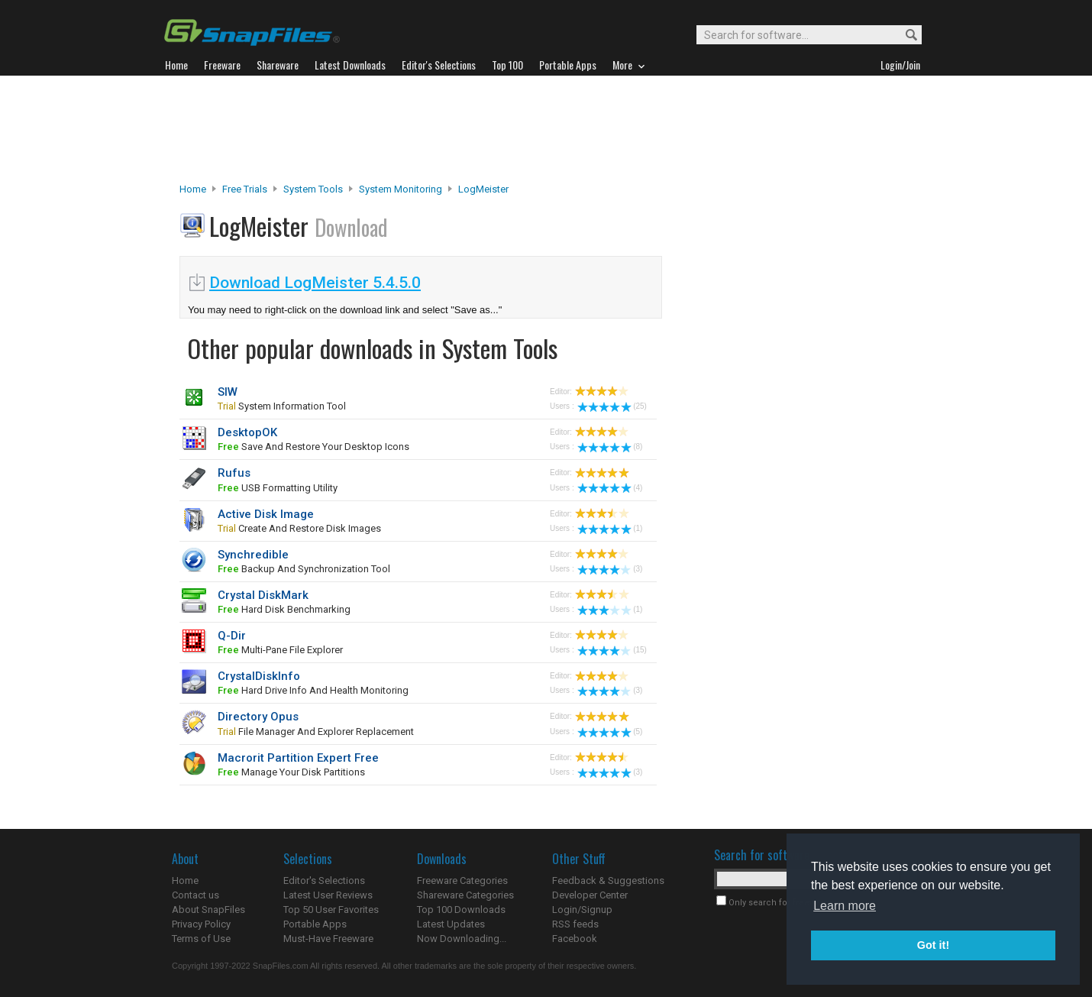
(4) (609, 488)
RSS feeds (575, 924)
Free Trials (244, 189)
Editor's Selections (324, 880)
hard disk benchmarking (284, 609)
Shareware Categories (465, 895)
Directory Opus (258, 716)
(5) (609, 731)
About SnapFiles (208, 909)
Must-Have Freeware (328, 938)
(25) (612, 406)
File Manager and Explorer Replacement (316, 731)
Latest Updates (451, 924)
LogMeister (483, 189)
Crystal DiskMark (263, 595)
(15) (612, 650)
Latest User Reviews (328, 895)
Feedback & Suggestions (608, 880)
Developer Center (590, 895)
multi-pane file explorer (280, 649)
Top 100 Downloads (461, 909)
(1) (609, 528)
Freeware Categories (462, 880)
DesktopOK (247, 432)
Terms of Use (201, 938)
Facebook (574, 938)
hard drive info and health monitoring (313, 690)
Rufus (234, 473)
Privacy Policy (201, 924)
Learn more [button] (844, 905)
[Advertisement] (546, 129)
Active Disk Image (266, 514)
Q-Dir (232, 636)
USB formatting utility (278, 488)
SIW (227, 392)
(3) (609, 569)
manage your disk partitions (291, 772)
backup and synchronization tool (304, 569)
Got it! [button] (933, 945)
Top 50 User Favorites (331, 909)
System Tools (313, 189)
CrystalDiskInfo (259, 676)
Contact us (195, 895)
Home (192, 189)
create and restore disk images (299, 528)
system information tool (282, 406)
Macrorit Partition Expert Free (298, 758)
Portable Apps (315, 924)
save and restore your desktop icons (313, 446)
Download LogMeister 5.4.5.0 (315, 283)
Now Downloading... (461, 938)
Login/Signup (582, 909)
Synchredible (253, 555)
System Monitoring (400, 189)
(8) (609, 446)
